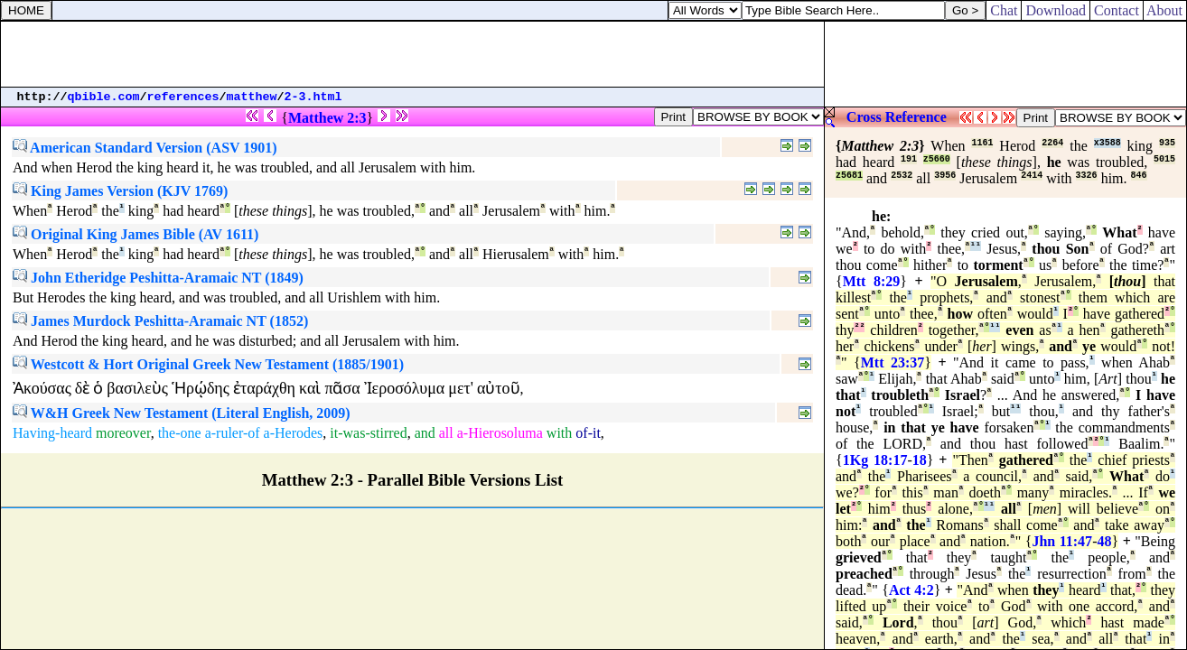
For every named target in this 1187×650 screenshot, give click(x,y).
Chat (1003, 10)
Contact (1116, 10)
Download (1055, 10)
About (1165, 10)
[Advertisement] (412, 54)
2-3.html (313, 97)
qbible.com (104, 97)
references (183, 97)
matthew (252, 97)
